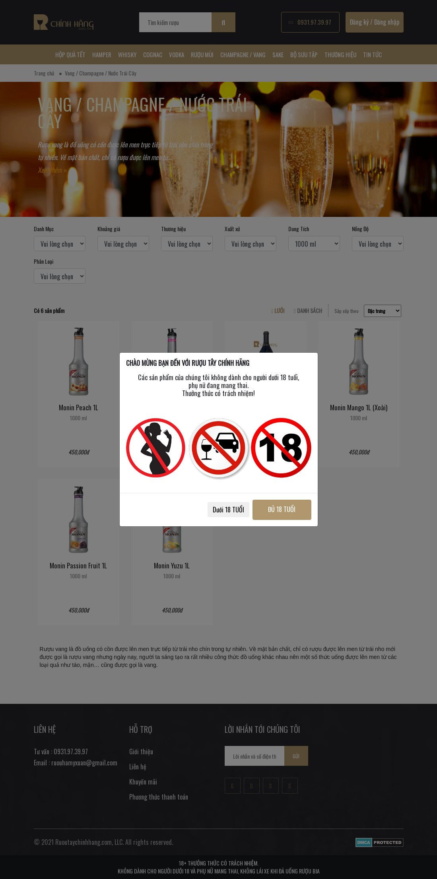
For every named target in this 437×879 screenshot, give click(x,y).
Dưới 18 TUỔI (227, 509)
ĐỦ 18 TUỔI (281, 509)
